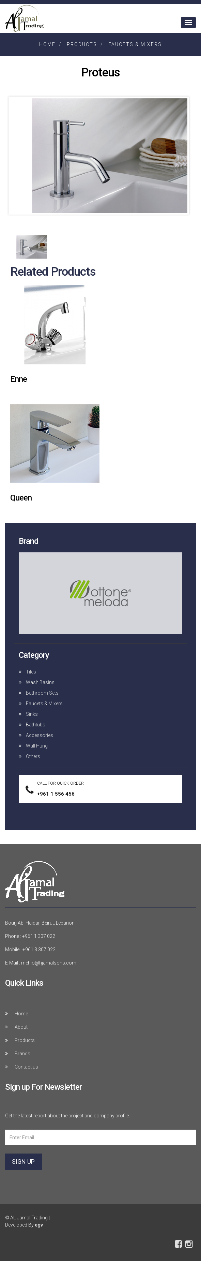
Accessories (39, 735)
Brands (22, 1053)
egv (39, 1225)
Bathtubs (35, 724)
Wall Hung (36, 746)
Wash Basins (40, 682)
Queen (21, 498)
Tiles (30, 672)
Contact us (26, 1067)
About (21, 1027)
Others (32, 756)
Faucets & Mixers (135, 44)
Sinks (31, 714)
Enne (18, 379)
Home (47, 44)
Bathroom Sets (42, 693)
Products (82, 44)
